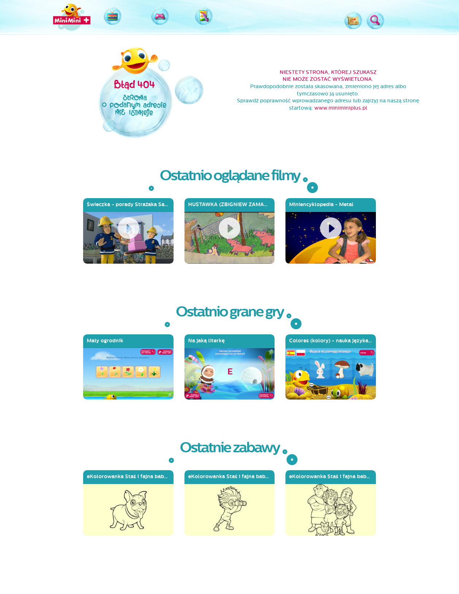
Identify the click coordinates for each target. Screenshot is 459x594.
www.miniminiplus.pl (340, 108)
